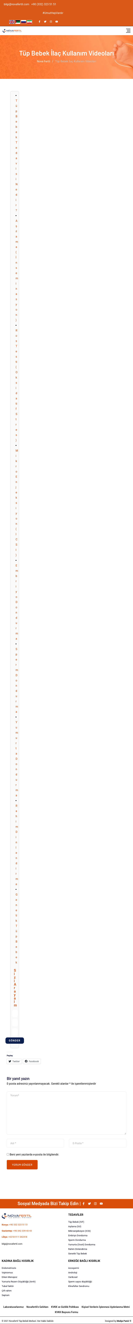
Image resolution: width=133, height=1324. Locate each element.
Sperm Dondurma (17, 680)
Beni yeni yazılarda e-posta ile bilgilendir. (34, 1154)
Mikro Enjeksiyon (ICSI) (17, 503)
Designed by (118, 1321)
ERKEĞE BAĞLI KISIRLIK (84, 1261)
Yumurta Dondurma (17, 759)
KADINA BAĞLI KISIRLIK (18, 1261)
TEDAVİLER (75, 1214)
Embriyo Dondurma (17, 602)
